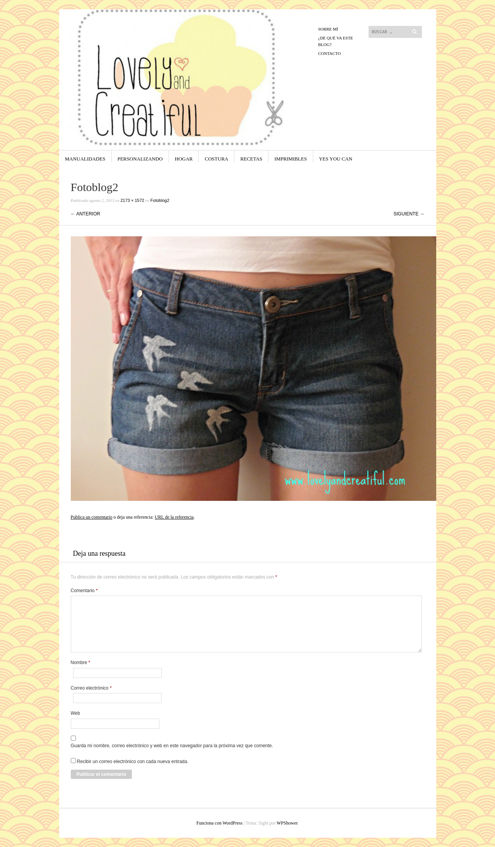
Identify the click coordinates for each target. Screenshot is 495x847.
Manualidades (85, 159)
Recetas (252, 159)
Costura (217, 159)
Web (75, 713)
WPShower (287, 823)
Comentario (84, 590)
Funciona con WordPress (219, 823)
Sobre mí (328, 29)
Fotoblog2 (159, 200)
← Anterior (86, 214)
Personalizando (140, 159)
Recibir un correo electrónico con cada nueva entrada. (132, 761)
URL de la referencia (174, 517)
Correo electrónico (91, 688)
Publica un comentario (92, 517)
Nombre (80, 662)
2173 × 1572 (132, 200)
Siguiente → (408, 214)
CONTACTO (329, 53)
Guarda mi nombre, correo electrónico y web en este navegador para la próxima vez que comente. (172, 745)
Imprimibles (291, 159)
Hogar (184, 159)
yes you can (335, 159)
